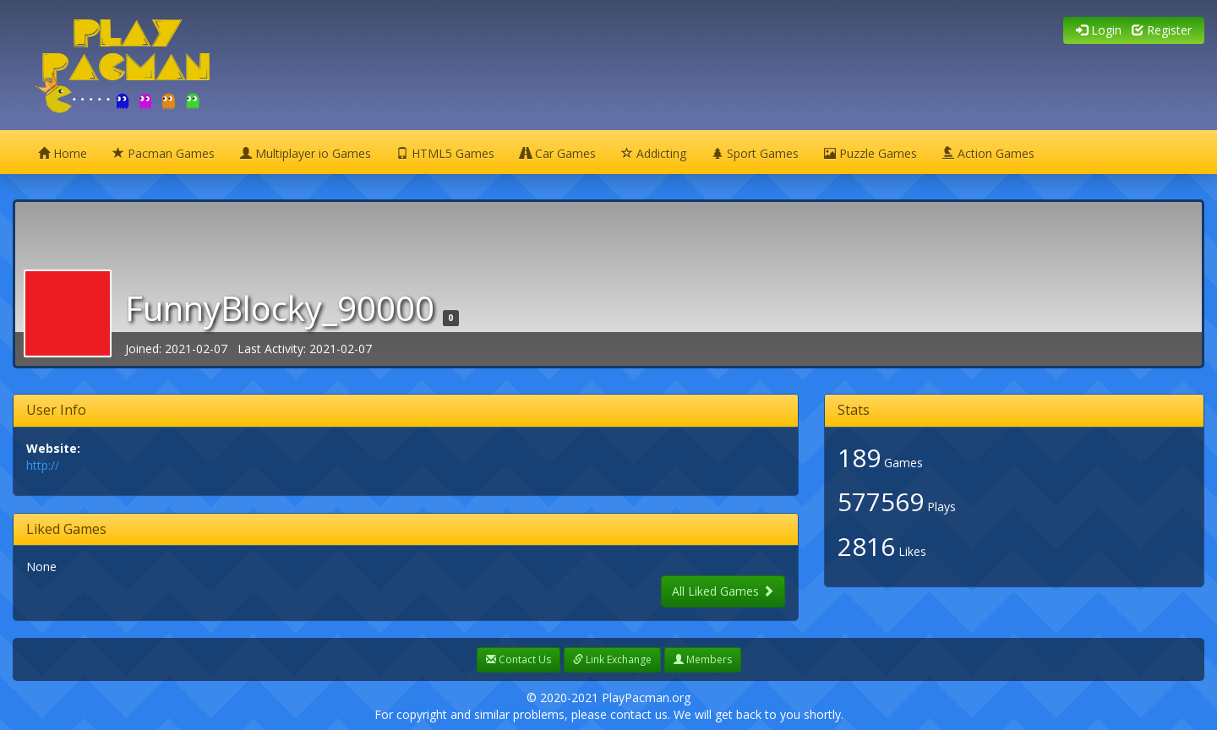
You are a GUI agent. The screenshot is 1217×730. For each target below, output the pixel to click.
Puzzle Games (870, 153)
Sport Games (755, 153)
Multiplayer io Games (305, 153)
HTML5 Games (445, 153)
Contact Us (518, 659)
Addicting (653, 153)
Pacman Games (163, 153)
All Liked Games (723, 591)
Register (1162, 30)
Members (703, 659)
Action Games (988, 153)
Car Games (558, 153)
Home (62, 153)
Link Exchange (612, 659)
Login (1098, 30)
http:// (42, 465)
